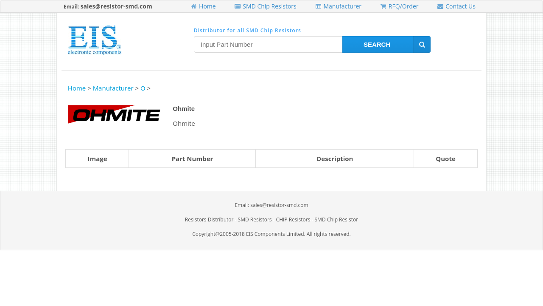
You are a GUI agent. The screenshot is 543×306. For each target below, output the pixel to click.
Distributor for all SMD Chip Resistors (247, 30)
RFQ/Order (399, 6)
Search (397, 44)
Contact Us (456, 6)
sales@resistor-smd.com (116, 6)
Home (203, 6)
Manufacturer (338, 6)
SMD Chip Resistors (265, 6)
